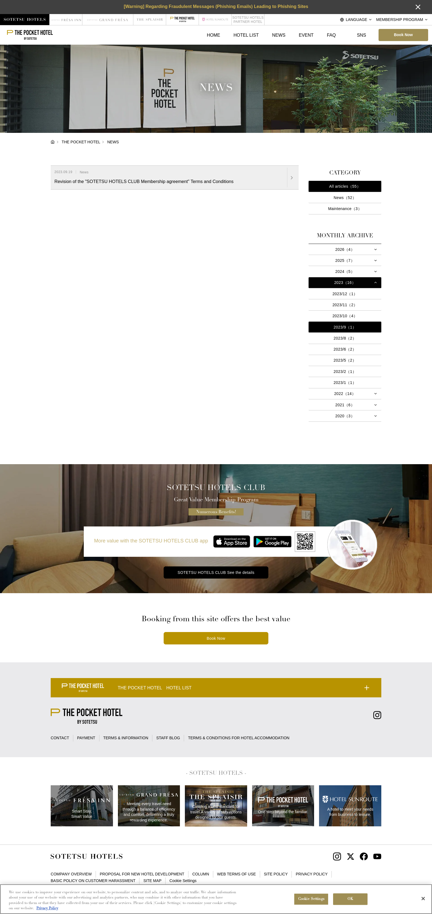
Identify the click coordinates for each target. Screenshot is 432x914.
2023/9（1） (345, 327)
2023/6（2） (345, 349)
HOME (213, 35)
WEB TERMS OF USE (236, 874)
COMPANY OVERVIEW (71, 874)
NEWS (278, 35)
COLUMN (200, 874)
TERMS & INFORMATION (125, 738)
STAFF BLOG (168, 738)
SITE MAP (153, 881)
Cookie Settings (182, 881)
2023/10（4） (345, 316)
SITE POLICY (276, 874)
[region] (216, 899)
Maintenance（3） (345, 208)
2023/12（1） (345, 294)
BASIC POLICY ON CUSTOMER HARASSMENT (93, 881)
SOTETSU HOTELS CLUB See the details (215, 572)
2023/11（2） (345, 305)
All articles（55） (345, 186)
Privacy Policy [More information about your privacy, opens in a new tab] (47, 908)
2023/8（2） (345, 338)
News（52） (345, 197)
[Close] (423, 899)
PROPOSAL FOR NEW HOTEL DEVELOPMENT (142, 874)
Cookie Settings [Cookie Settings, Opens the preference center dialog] (311, 899)
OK (350, 899)
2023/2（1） (345, 371)
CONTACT (60, 738)
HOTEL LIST (246, 35)
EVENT (306, 35)
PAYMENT (86, 738)
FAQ (331, 35)
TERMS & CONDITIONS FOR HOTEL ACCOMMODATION (239, 738)
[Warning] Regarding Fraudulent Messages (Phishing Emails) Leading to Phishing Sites (216, 6)
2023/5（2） (345, 360)
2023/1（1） (345, 382)
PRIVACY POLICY (312, 874)
